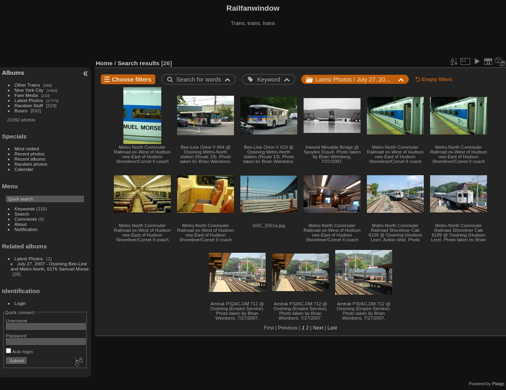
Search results (139, 63)
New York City (29, 90)
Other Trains (27, 84)
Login (20, 303)
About (21, 224)
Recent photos (30, 153)
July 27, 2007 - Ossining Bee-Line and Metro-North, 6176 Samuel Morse (50, 266)
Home (104, 63)
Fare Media (26, 95)
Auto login (19, 351)
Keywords (25, 208)
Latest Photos (29, 100)
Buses (21, 110)
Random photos (31, 164)
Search (22, 213)
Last (332, 328)
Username (16, 320)
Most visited (27, 148)
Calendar (24, 169)
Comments (26, 219)
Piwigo (498, 383)
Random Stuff (29, 105)
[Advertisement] (253, 43)
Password (16, 335)
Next (318, 328)
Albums (13, 72)
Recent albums (30, 158)
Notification (26, 229)
